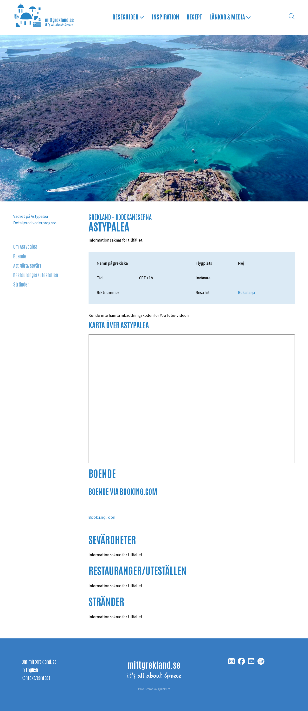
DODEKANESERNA (134, 217)
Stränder (21, 284)
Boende (19, 256)
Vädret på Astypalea (30, 216)
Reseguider (128, 17)
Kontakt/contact (36, 677)
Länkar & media (229, 17)
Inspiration (165, 17)
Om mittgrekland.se (39, 661)
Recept (194, 17)
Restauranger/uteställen (35, 275)
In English (30, 670)
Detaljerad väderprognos (35, 223)
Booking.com (102, 518)
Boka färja (246, 293)
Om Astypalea (25, 246)
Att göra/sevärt (27, 265)
